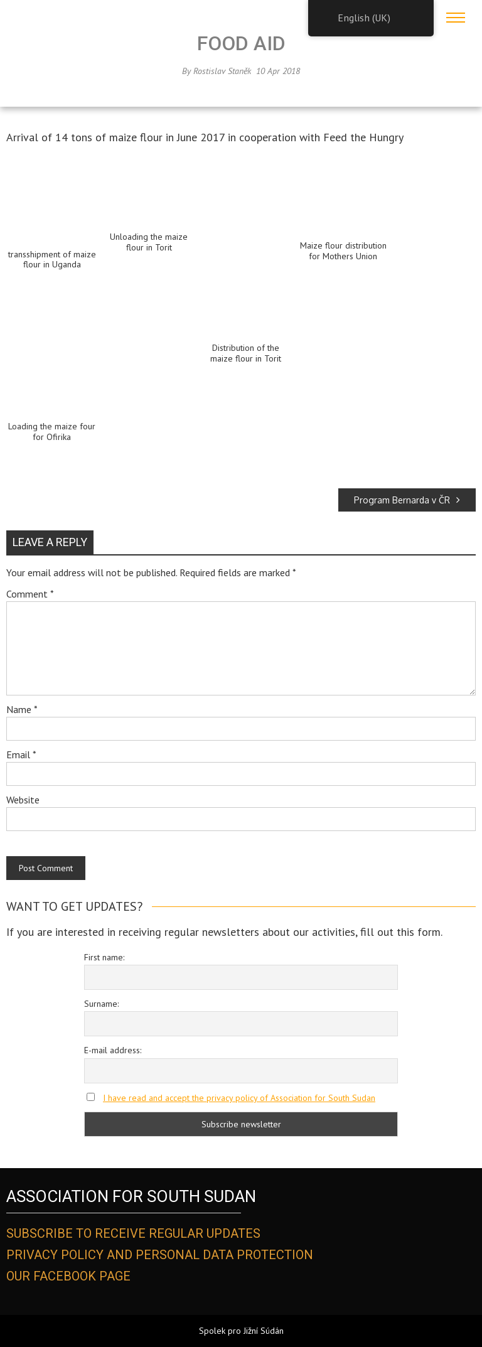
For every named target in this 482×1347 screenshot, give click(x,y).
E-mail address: (112, 1050)
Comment (30, 594)
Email (21, 754)
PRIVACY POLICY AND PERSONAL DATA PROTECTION (159, 1254)
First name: (104, 957)
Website (23, 799)
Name (22, 709)
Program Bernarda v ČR (407, 500)
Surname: (101, 1003)
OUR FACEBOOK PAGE (68, 1276)
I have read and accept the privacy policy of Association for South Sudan (239, 1097)
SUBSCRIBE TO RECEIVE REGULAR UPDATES (133, 1233)
